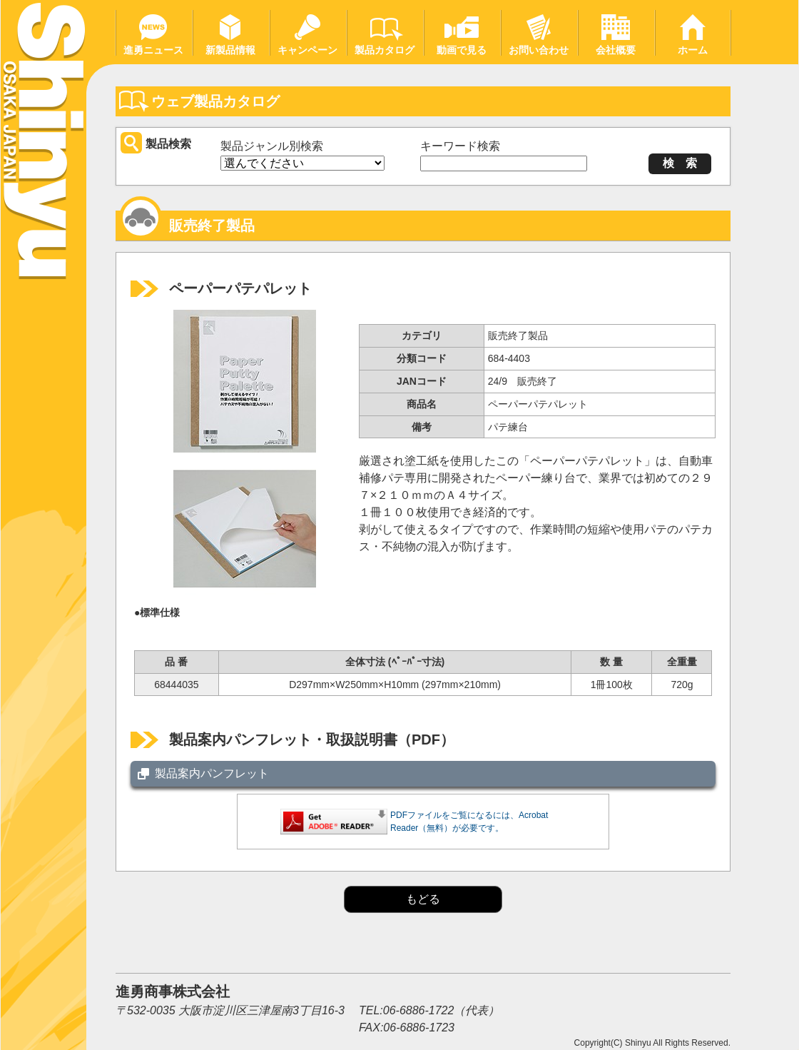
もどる (423, 899)
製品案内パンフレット (212, 773)
